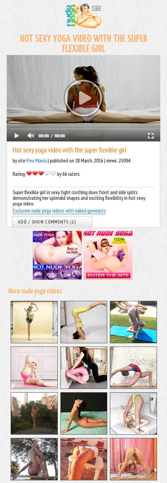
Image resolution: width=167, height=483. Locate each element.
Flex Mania (36, 160)
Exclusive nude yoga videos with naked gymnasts (59, 210)
